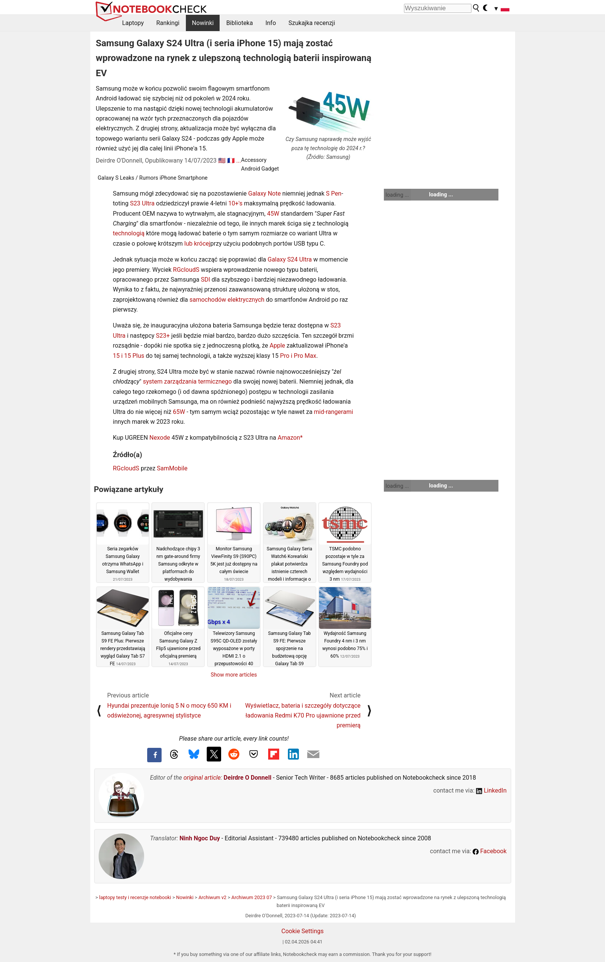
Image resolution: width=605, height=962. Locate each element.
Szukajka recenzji (312, 23)
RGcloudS (186, 269)
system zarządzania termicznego (187, 381)
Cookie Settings (302, 931)
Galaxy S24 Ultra (290, 259)
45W (273, 213)
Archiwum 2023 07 (251, 897)
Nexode (159, 437)
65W (179, 411)
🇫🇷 (231, 160)
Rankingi (167, 23)
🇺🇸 (222, 160)
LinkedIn (491, 790)
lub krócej (197, 243)
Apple (277, 345)
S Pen (333, 193)
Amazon (289, 437)
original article (202, 777)
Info (271, 23)
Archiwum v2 (212, 897)
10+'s (235, 203)
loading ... (397, 195)
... (238, 160)
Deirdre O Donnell (248, 777)
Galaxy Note (264, 193)
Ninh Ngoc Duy (199, 838)
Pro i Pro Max (298, 355)
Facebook (489, 851)
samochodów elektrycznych (227, 299)
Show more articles (234, 675)
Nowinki (203, 23)
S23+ (163, 335)
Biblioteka (239, 23)
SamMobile (172, 468)
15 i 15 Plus (129, 355)
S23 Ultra (142, 203)
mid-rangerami (333, 411)
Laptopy (133, 23)
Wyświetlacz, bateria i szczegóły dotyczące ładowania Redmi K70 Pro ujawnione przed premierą (302, 715)
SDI (205, 279)
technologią (129, 233)
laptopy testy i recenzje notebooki (135, 897)
